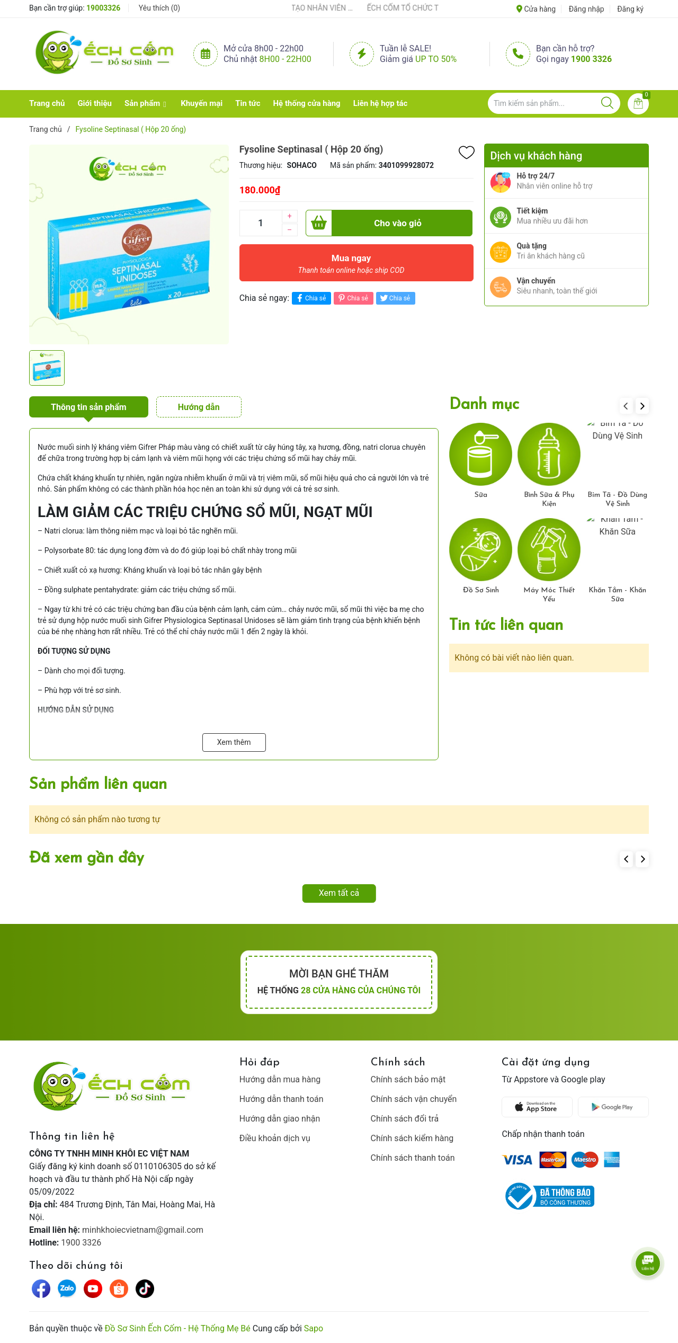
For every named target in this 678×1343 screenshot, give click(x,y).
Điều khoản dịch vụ (274, 1138)
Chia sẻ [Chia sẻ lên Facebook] (310, 298)
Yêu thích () (159, 8)
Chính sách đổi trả (405, 1119)
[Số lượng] (260, 223)
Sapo (313, 1328)
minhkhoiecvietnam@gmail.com (142, 1230)
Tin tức (247, 103)
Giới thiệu (94, 103)
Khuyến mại (201, 103)
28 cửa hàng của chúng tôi (361, 990)
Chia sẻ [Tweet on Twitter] (394, 298)
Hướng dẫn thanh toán (281, 1099)
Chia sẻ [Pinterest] (352, 298)
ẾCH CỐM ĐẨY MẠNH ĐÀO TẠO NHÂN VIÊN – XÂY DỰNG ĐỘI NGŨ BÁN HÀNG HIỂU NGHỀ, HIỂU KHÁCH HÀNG (307, 8)
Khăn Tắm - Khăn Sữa (617, 594)
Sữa (481, 495)
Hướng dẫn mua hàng (280, 1079)
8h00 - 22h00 (285, 59)
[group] (129, 244)
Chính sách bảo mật (408, 1079)
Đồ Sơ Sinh (481, 590)
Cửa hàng (536, 9)
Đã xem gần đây (86, 858)
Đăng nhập (586, 9)
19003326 (103, 8)
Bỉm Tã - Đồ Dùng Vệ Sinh (617, 499)
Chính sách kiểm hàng (412, 1138)
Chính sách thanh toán (413, 1158)
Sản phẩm (142, 103)
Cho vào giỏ (364, 223)
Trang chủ (47, 103)
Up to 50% (436, 59)
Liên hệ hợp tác (380, 103)
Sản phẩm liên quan (98, 785)
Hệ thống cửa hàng (307, 103)
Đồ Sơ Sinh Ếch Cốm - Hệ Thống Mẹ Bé (178, 1328)
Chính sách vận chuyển (414, 1099)
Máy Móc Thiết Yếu (549, 594)
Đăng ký (630, 9)
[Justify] (607, 103)
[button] (642, 406)
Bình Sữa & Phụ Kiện (549, 499)
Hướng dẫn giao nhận (279, 1119)
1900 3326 (591, 59)
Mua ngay (351, 266)
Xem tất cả (339, 893)
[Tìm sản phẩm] (554, 103)
